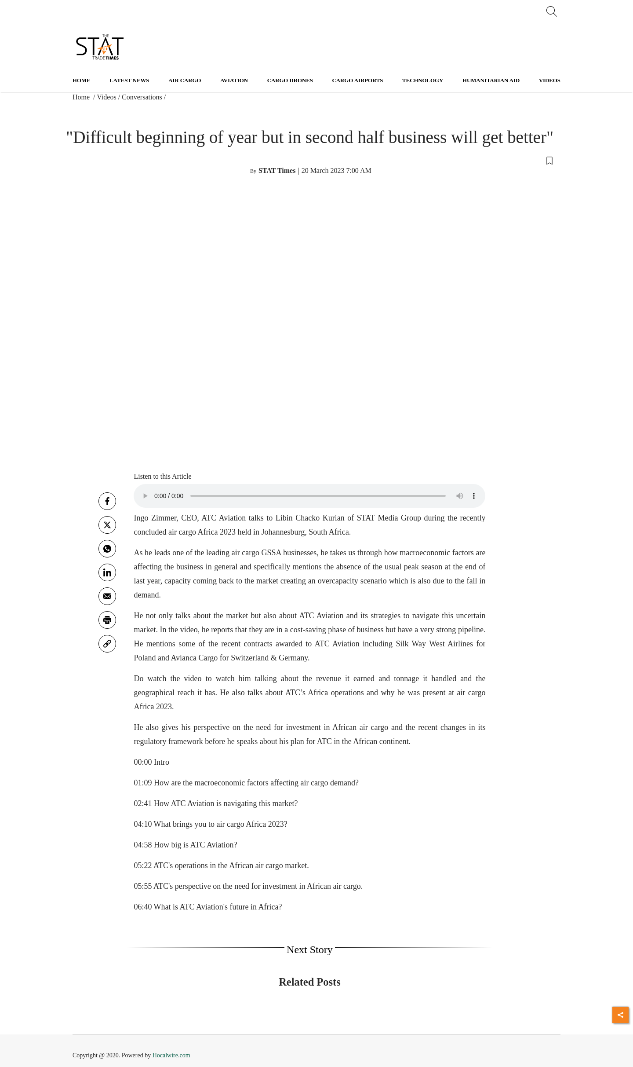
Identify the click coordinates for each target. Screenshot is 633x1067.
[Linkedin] (107, 572)
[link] (107, 644)
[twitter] (107, 525)
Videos (106, 97)
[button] (309, 160)
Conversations (142, 97)
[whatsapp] (107, 548)
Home (82, 80)
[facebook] (107, 501)
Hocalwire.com (171, 1055)
